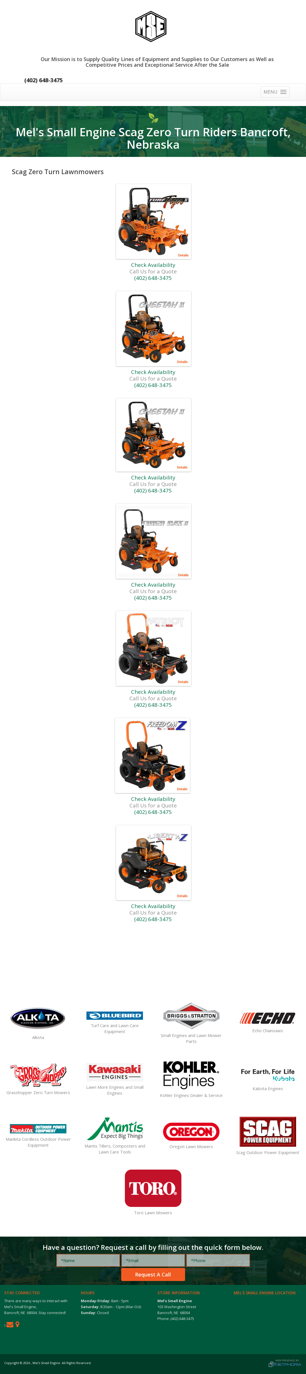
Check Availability (153, 264)
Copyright (11, 1363)
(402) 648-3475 (43, 80)
